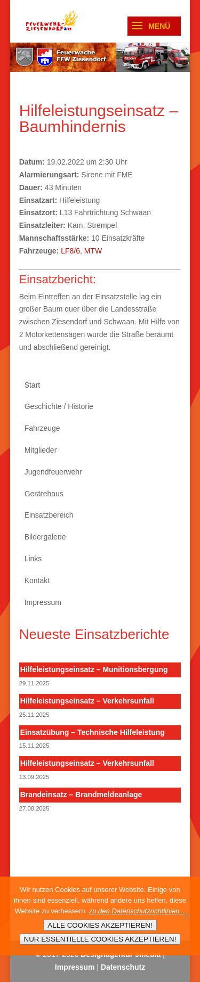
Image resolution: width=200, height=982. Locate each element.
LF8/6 (70, 251)
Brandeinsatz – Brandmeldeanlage (81, 794)
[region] (100, 57)
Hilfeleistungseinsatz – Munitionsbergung (94, 669)
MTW (93, 251)
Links (33, 558)
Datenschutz (123, 967)
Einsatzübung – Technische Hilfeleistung (92, 732)
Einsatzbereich (49, 515)
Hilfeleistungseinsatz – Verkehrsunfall (87, 701)
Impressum (43, 602)
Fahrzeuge (42, 428)
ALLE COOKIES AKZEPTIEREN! (99, 925)
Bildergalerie (45, 537)
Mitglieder (41, 450)
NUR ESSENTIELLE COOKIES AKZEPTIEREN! (100, 939)
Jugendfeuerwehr (53, 472)
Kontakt (37, 580)
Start (33, 385)
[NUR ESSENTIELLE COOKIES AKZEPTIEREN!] (186, 916)
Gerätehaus (44, 493)
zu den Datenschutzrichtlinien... (137, 911)
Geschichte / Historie (59, 406)
